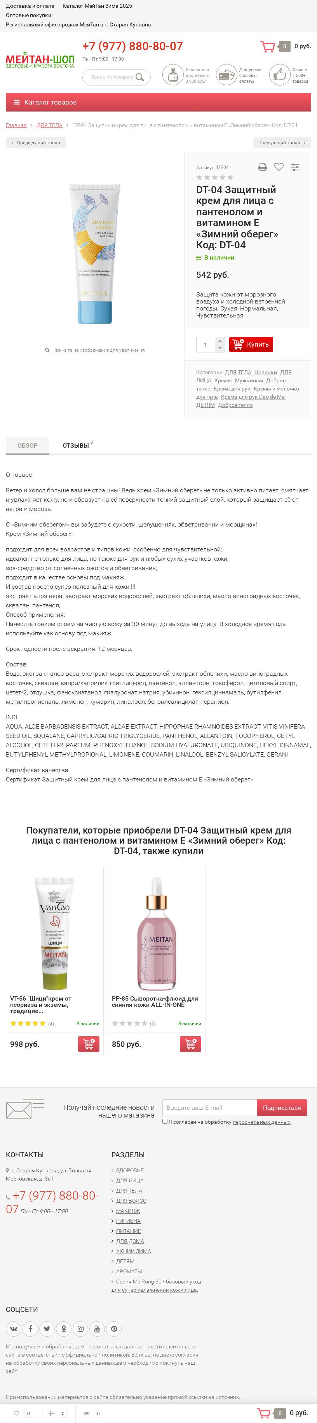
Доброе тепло (235, 405)
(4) (32, 1024)
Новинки (265, 372)
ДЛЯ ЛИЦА (130, 1180)
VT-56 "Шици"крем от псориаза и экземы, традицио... (40, 1005)
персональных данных (262, 1122)
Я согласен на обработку (226, 1122)
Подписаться (282, 1107)
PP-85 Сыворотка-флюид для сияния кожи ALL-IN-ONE (155, 1001)
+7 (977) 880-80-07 (132, 46)
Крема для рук (232, 388)
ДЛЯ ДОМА (130, 1241)
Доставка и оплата (30, 6)
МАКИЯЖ (128, 1211)
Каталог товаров (45, 102)
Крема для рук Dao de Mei (253, 397)
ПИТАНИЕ (128, 1231)
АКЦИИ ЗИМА (133, 1251)
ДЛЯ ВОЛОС (131, 1201)
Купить (258, 344)
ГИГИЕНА (128, 1221)
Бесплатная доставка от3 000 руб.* (198, 75)
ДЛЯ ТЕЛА (238, 372)
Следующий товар (282, 142)
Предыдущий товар (36, 142)
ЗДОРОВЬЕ (130, 1170)
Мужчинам (249, 380)
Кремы (223, 380)
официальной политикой (97, 1355)
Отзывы (78, 444)
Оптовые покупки (28, 15)
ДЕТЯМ (205, 405)
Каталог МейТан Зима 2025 (97, 6)
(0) (134, 1024)
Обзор (27, 445)
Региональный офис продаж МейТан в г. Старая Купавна (78, 24)
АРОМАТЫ (129, 1271)
